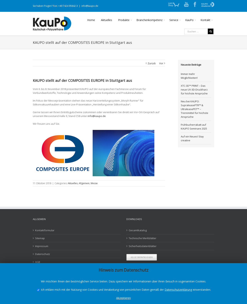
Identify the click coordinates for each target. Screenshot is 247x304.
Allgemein (84, 183)
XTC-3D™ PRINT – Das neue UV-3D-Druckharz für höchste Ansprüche (194, 89)
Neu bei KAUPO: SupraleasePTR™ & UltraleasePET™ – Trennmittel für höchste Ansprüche (194, 109)
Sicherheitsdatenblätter (142, 246)
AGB (37, 262)
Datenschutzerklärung (178, 289)
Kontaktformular (44, 230)
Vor (161, 63)
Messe (94, 183)
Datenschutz (42, 254)
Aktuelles (73, 183)
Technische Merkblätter (142, 238)
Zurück (152, 63)
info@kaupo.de (89, 6)
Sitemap (40, 238)
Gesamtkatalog (138, 230)
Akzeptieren (123, 298)
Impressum (41, 246)
